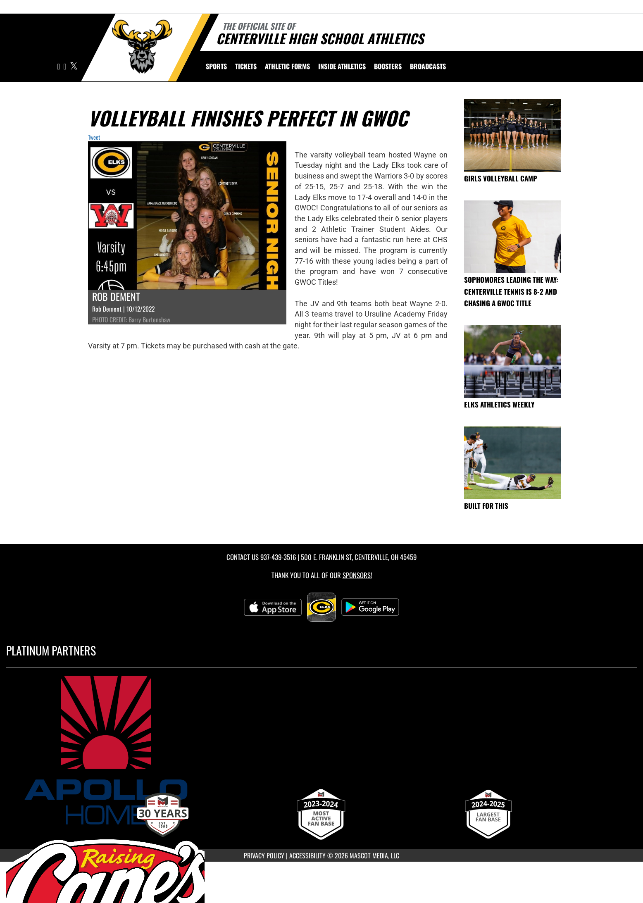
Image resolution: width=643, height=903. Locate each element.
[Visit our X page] (74, 66)
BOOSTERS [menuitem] (388, 66)
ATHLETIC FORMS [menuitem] (287, 66)
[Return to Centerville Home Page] (142, 46)
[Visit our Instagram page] (59, 66)
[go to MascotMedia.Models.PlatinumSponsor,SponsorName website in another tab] (321, 750)
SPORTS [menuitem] (216, 66)
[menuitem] (428, 66)
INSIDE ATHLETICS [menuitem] (342, 66)
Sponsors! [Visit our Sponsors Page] (357, 575)
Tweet (94, 137)
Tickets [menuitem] (246, 66)
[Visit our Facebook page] (65, 66)
